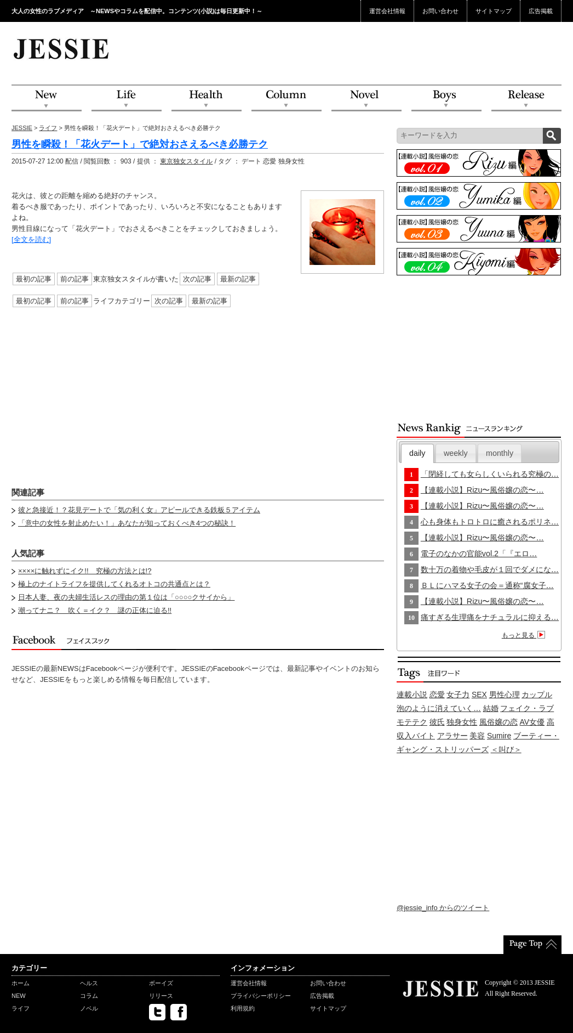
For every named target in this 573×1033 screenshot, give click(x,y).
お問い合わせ (440, 11)
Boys (446, 98)
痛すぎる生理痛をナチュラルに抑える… (490, 617)
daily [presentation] (417, 453)
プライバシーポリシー (261, 995)
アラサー (452, 735)
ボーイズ (161, 983)
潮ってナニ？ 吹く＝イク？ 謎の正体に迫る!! (94, 610)
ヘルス (89, 983)
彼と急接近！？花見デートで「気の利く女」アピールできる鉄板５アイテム (139, 510)
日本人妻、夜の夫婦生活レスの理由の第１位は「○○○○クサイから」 (126, 597)
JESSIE (22, 128)
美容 (477, 735)
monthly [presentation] (499, 453)
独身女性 (461, 722)
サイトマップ (493, 11)
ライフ (48, 128)
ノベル (89, 1008)
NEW (47, 98)
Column (286, 98)
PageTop (532, 944)
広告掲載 (541, 11)
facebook (178, 1012)
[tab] (417, 453)
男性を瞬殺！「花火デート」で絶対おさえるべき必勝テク (140, 144)
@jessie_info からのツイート (443, 908)
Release (526, 98)
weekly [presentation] (456, 453)
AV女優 (532, 722)
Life (126, 98)
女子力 (457, 694)
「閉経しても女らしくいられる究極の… (490, 474)
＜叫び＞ (506, 749)
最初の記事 (33, 279)
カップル (537, 694)
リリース (161, 995)
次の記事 (197, 279)
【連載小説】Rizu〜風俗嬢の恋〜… (482, 490)
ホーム (21, 983)
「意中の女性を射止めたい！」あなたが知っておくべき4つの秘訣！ (127, 523)
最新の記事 (238, 279)
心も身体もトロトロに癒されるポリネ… (490, 521)
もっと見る (525, 635)
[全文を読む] (31, 239)
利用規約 (243, 1008)
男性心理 (504, 694)
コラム (89, 995)
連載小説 (412, 694)
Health (206, 98)
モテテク (412, 722)
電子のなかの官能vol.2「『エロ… (479, 553)
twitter (157, 1012)
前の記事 (74, 279)
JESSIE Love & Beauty (62, 48)
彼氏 (437, 722)
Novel (366, 98)
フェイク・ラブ (527, 708)
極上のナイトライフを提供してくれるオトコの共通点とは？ (114, 584)
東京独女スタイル (186, 161)
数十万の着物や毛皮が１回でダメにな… (490, 569)
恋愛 (437, 694)
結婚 (490, 708)
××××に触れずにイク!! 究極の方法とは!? (84, 571)
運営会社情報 (387, 11)
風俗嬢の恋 (498, 722)
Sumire (499, 735)
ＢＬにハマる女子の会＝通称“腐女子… (487, 585)
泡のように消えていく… (439, 708)
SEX (479, 694)
